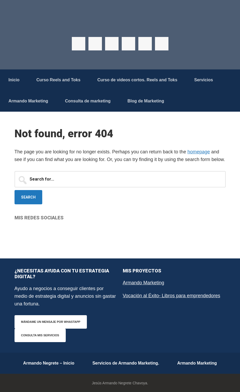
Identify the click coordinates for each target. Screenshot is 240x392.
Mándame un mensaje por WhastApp (51, 321)
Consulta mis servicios (40, 335)
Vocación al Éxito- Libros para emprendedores (171, 295)
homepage (198, 151)
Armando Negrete (120, 26)
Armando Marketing (143, 282)
